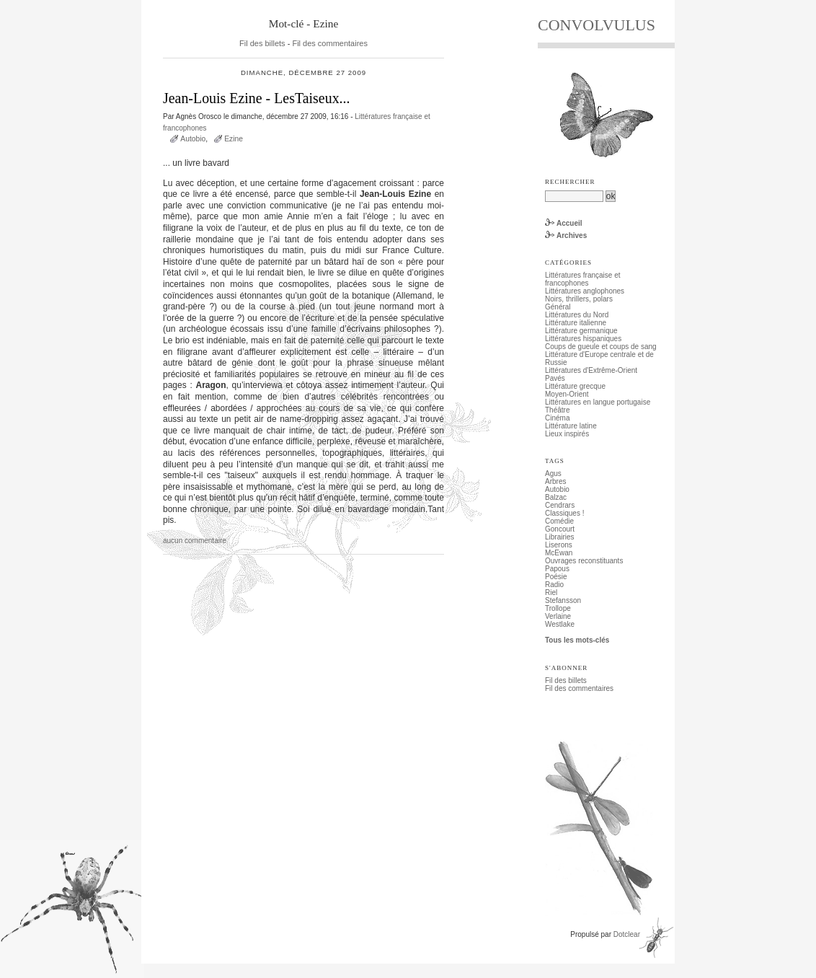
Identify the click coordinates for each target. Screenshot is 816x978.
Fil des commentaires (330, 43)
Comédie (559, 521)
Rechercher (570, 181)
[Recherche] (574, 196)
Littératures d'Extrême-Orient (591, 370)
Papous (557, 569)
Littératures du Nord (576, 315)
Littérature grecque (575, 386)
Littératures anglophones (584, 291)
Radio (554, 585)
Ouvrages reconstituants (584, 561)
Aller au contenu (182, 4)
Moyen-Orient (567, 394)
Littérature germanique (581, 331)
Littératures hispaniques (583, 339)
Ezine (233, 139)
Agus (553, 473)
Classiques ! (564, 513)
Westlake (560, 624)
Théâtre (557, 410)
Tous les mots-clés (577, 640)
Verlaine (558, 616)
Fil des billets (262, 43)
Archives (571, 235)
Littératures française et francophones (583, 279)
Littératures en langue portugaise (597, 402)
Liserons (558, 545)
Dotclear (626, 934)
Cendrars (560, 505)
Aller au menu (235, 4)
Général (558, 307)
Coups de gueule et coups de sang (601, 347)
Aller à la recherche (294, 4)
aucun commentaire (194, 541)
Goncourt (560, 529)
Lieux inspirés (567, 434)
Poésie (556, 577)
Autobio (192, 139)
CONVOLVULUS (596, 25)
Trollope (558, 608)
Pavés (555, 378)
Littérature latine (571, 426)
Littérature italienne (575, 323)
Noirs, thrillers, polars (579, 299)
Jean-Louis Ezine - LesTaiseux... (256, 98)
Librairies (560, 537)
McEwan (558, 553)
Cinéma (557, 418)
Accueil (569, 223)
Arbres (555, 481)
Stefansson (563, 600)
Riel (551, 592)
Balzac (556, 497)
